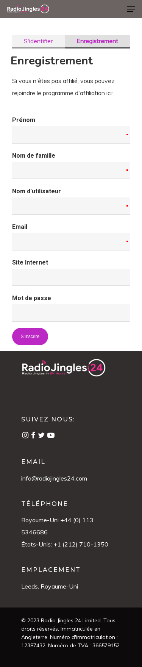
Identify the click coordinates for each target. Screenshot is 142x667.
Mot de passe (71, 308)
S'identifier (38, 41)
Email (71, 237)
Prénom (71, 130)
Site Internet (71, 272)
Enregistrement (97, 41)
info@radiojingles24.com (54, 478)
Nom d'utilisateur (71, 201)
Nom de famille (71, 165)
